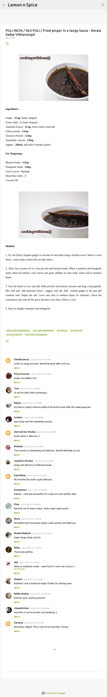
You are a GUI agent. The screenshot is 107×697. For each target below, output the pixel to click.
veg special (62, 331)
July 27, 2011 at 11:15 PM (42, 533)
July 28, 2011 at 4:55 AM (33, 579)
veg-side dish (76, 331)
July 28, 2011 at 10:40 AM (40, 594)
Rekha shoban (21, 593)
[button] (7, 44)
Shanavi (18, 579)
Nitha (17, 547)
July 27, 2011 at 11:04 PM (31, 519)
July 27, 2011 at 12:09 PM (30, 389)
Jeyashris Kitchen (23, 461)
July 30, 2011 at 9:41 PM (33, 623)
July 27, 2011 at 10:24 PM (30, 504)
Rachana (18, 446)
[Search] (41, 5)
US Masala (19, 569)
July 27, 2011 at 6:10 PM (43, 461)
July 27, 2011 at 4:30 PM (33, 417)
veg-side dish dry (14, 335)
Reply (17, 368)
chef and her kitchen (25, 432)
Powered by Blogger (53, 693)
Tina (16, 388)
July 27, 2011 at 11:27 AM (40, 360)
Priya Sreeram (21, 374)
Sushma (18, 417)
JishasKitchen (21, 608)
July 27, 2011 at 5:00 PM (46, 432)
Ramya (17, 403)
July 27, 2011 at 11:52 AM (41, 374)
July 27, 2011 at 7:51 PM (36, 475)
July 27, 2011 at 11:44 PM (29, 562)
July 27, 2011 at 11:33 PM (31, 548)
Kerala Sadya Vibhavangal (18, 331)
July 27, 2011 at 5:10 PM (33, 446)
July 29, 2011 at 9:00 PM (39, 608)
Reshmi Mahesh (22, 533)
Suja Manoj (20, 475)
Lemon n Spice (22, 4)
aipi (16, 562)
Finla (16, 504)
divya (17, 518)
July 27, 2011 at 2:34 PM (31, 403)
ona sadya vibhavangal (43, 331)
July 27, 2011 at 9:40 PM (37, 490)
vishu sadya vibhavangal (36, 335)
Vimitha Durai (21, 359)
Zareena (18, 622)
